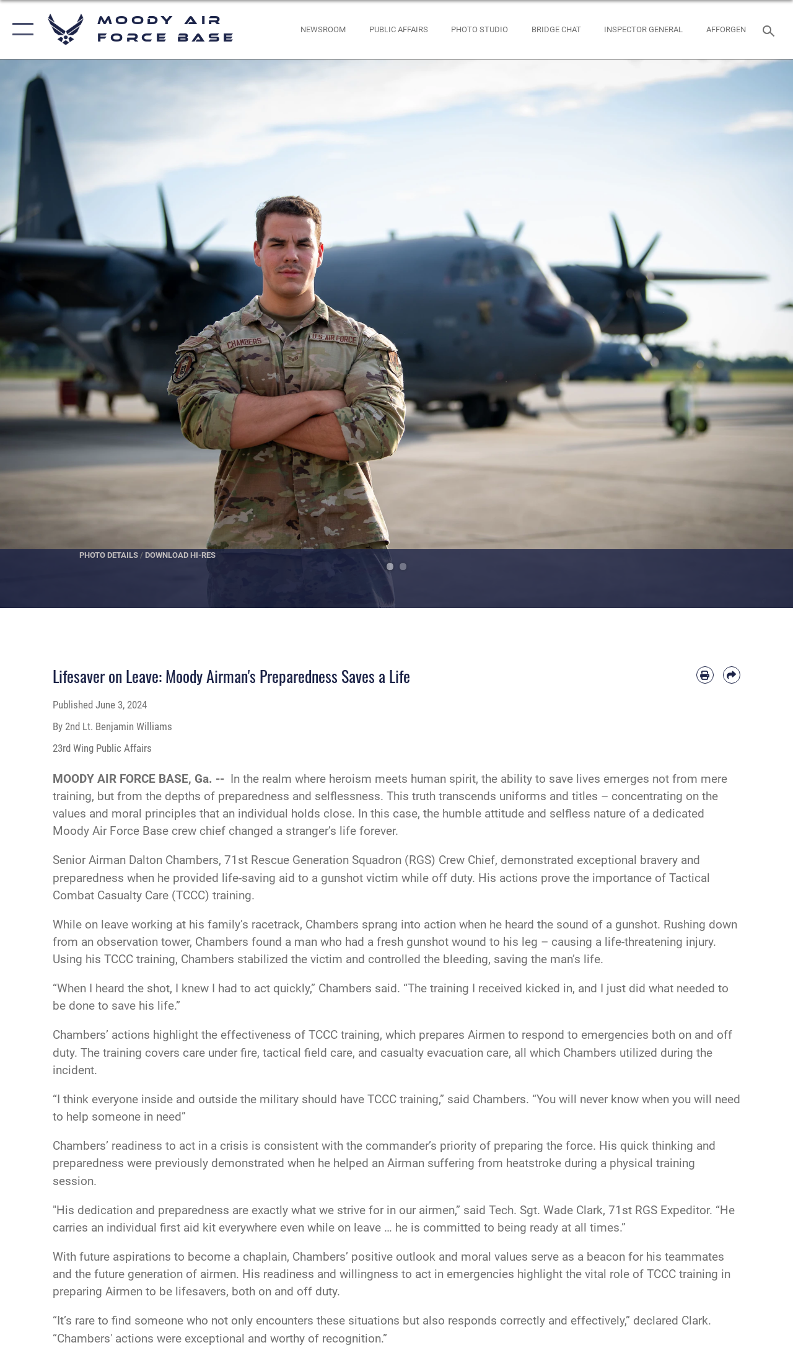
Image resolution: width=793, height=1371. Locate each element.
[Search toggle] (770, 29)
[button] (20, 29)
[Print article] (705, 675)
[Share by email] (731, 675)
